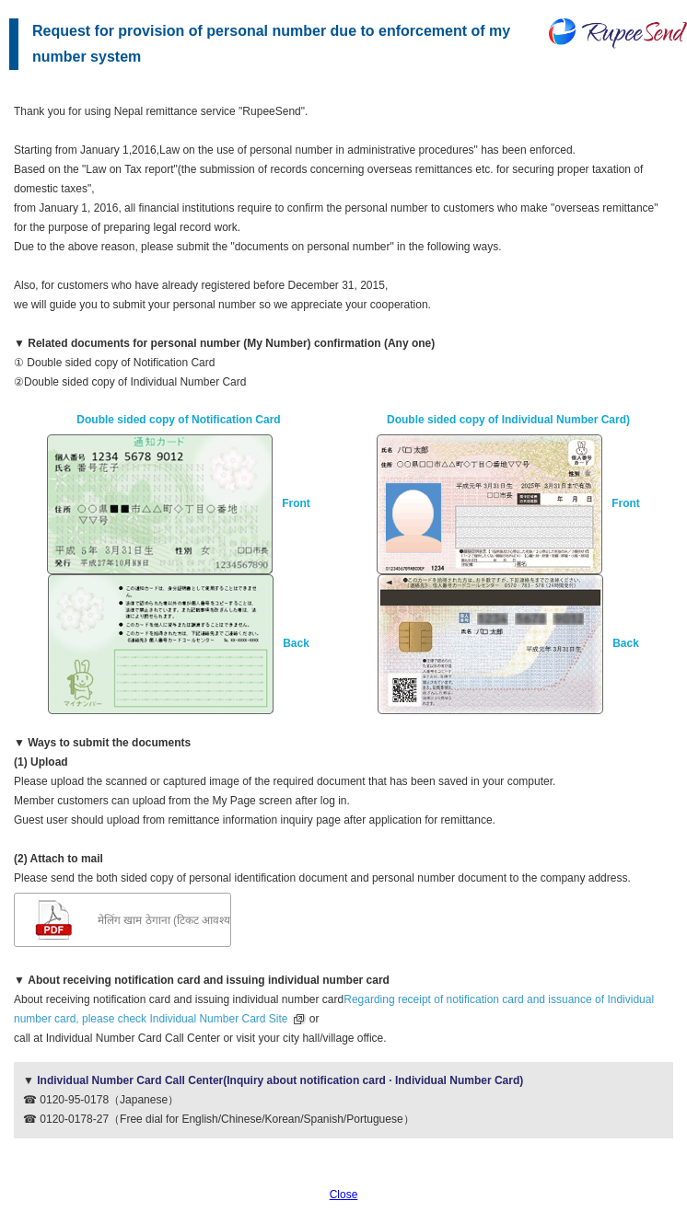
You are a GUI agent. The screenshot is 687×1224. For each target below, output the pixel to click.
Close (344, 1194)
